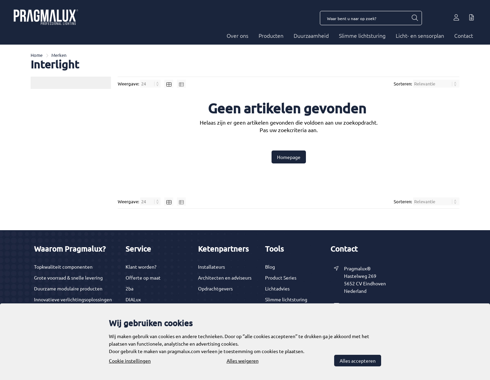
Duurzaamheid (311, 35)
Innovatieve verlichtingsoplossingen (73, 299)
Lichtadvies (277, 288)
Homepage (288, 157)
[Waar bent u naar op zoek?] (414, 18)
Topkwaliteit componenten (63, 267)
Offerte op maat (143, 277)
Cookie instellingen (130, 361)
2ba (129, 288)
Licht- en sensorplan (420, 35)
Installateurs (211, 267)
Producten (271, 35)
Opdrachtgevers (215, 288)
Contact (463, 35)
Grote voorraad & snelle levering (68, 277)
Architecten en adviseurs (224, 277)
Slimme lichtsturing (362, 35)
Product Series (280, 277)
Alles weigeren (243, 361)
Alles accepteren (358, 361)
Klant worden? (141, 267)
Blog (270, 267)
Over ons (237, 35)
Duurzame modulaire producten (68, 288)
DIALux (133, 299)
